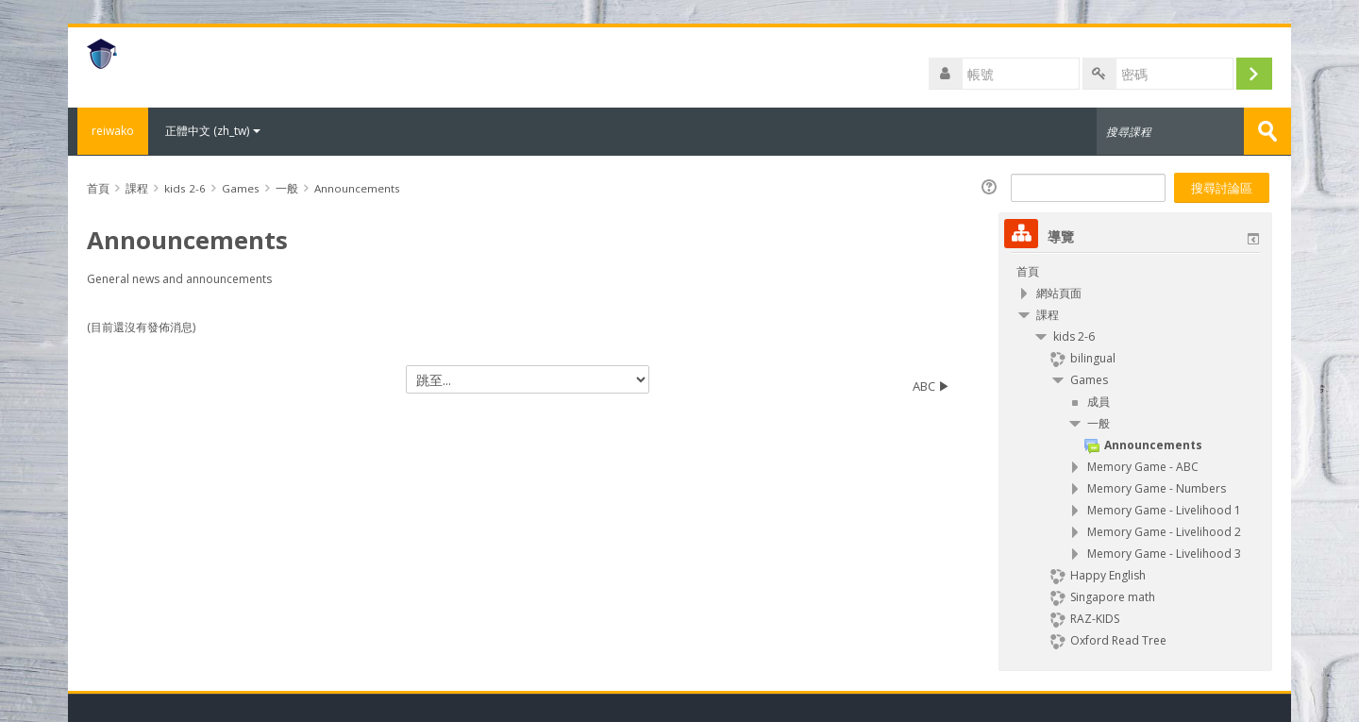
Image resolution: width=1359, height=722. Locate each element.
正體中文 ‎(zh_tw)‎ (212, 131)
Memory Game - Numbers (1156, 487)
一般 (1098, 422)
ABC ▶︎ (931, 385)
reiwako (108, 131)
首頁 (1027, 270)
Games (1089, 379)
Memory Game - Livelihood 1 (1164, 509)
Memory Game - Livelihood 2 (1164, 531)
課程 (1047, 314)
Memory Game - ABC (1143, 466)
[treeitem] (1135, 270)
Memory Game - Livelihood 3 (1164, 553)
